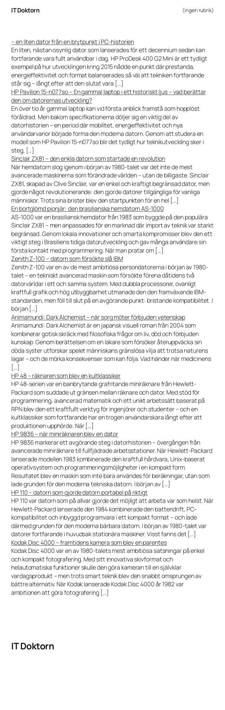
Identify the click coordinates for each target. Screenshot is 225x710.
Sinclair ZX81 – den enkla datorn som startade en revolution (88, 158)
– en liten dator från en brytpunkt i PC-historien (72, 42)
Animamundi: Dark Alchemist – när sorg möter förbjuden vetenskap (98, 317)
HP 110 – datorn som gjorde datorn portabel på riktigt (79, 492)
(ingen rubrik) (198, 10)
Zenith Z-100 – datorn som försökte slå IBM (67, 258)
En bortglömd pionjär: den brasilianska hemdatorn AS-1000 (87, 208)
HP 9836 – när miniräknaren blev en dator (64, 434)
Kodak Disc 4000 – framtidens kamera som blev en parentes (89, 542)
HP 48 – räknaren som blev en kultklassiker (66, 376)
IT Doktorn (25, 10)
